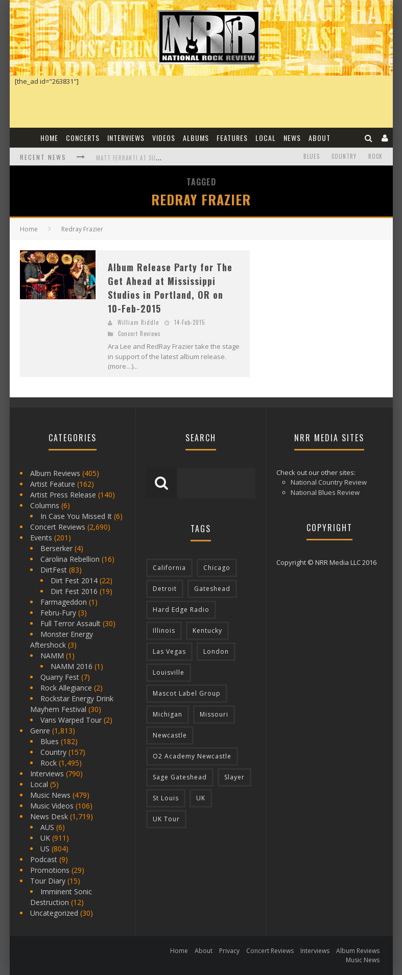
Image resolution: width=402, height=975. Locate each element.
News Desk (49, 816)
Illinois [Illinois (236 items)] (164, 630)
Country (344, 156)
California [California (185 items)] (169, 567)
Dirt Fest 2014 (74, 580)
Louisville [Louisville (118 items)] (168, 672)
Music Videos (52, 806)
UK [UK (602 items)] (200, 798)
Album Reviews (55, 473)
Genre (40, 730)
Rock (375, 156)
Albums (196, 137)
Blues (311, 156)
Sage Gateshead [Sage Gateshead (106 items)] (180, 777)
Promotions (49, 870)
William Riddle (138, 322)
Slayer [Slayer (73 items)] (234, 777)
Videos (163, 137)
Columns (44, 505)
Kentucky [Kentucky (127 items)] (207, 630)
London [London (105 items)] (216, 651)
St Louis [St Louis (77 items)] (166, 798)
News (292, 137)
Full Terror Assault (70, 623)
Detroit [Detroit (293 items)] (165, 588)
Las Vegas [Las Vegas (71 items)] (169, 651)
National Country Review (329, 482)
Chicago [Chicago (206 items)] (216, 567)
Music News (50, 795)
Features (232, 137)
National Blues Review (325, 492)
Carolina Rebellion (70, 559)
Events (41, 537)
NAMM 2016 (71, 666)
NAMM (52, 655)
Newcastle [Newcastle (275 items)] (170, 735)
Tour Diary (47, 881)
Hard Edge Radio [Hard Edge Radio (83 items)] (181, 609)
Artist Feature (52, 484)
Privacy (229, 950)
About (319, 137)
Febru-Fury (58, 612)
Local (265, 137)
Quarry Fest (59, 677)
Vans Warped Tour (71, 720)
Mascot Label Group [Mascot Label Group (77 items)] (187, 693)
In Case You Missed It (76, 516)
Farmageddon (63, 602)
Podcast (43, 859)
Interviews (126, 137)
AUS (47, 827)
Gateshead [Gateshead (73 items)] (212, 588)
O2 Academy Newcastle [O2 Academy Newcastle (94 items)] (192, 756)
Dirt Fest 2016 (74, 591)
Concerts (83, 137)
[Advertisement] (331, 314)
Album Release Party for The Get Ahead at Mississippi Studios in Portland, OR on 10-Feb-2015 (170, 287)
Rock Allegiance (66, 688)
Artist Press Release (63, 495)
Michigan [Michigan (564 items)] (167, 714)
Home (49, 137)
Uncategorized (54, 913)
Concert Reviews (139, 333)
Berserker (56, 548)
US (45, 848)
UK (45, 838)
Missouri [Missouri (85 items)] (214, 714)
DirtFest (53, 570)
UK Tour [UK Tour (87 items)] (166, 819)
